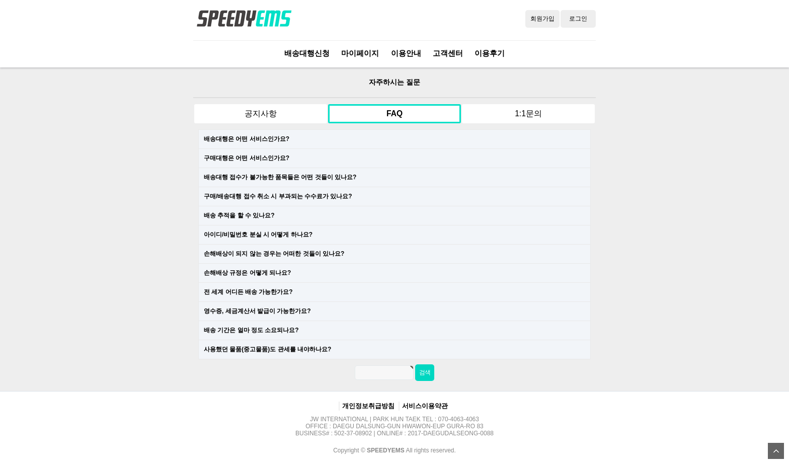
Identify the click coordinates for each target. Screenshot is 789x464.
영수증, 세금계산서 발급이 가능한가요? (257, 311)
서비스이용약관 (425, 406)
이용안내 (406, 53)
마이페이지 (360, 53)
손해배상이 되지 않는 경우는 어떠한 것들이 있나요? (274, 253)
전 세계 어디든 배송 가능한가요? (248, 291)
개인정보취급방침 (368, 406)
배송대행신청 (307, 53)
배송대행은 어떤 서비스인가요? (246, 138)
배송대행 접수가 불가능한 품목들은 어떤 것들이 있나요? (280, 177)
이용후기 (490, 53)
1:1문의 (528, 113)
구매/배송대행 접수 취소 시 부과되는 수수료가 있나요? (278, 196)
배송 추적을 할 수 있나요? (239, 215)
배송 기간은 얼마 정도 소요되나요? (251, 330)
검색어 (183, 67)
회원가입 (542, 18)
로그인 (578, 18)
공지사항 (261, 113)
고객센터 (448, 53)
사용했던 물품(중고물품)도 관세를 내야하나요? (267, 349)
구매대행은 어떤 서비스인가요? (246, 158)
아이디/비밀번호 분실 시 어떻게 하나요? (258, 234)
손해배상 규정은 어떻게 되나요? (247, 272)
